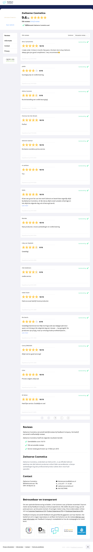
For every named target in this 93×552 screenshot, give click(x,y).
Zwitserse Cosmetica (33, 13)
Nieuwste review (81, 35)
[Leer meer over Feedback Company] (55, 530)
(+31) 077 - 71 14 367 (65, 484)
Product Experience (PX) (55, 511)
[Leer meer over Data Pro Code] (28, 530)
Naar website (10, 25)
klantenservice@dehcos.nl (67, 481)
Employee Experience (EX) (74, 511)
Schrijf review (34, 21)
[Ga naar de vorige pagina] (48, 417)
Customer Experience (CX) (37, 511)
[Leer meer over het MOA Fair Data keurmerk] (42, 530)
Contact (27, 547)
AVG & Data (19, 547)
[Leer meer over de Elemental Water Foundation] (81, 530)
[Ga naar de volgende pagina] (61, 417)
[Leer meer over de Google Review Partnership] (68, 530)
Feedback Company (77, 547)
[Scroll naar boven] (88, 547)
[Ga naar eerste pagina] (42, 417)
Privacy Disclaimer (8, 547)
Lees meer (25, 205)
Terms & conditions (38, 547)
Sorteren (70, 35)
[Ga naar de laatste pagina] (68, 417)
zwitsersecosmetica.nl (65, 486)
